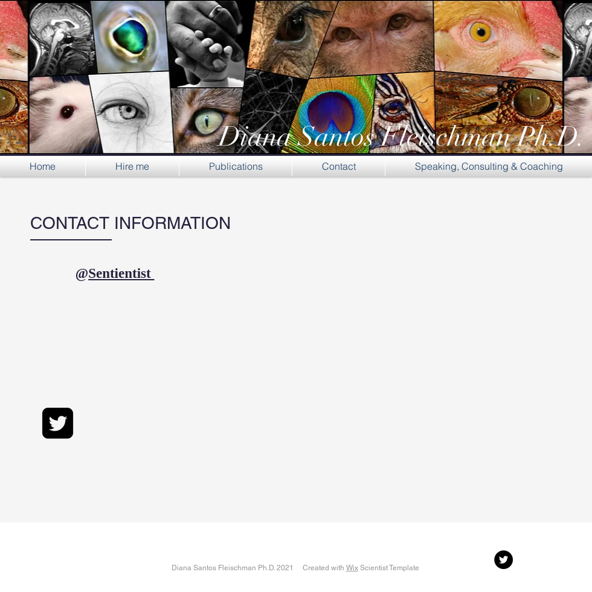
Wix (352, 568)
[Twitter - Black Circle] (503, 559)
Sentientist (121, 273)
